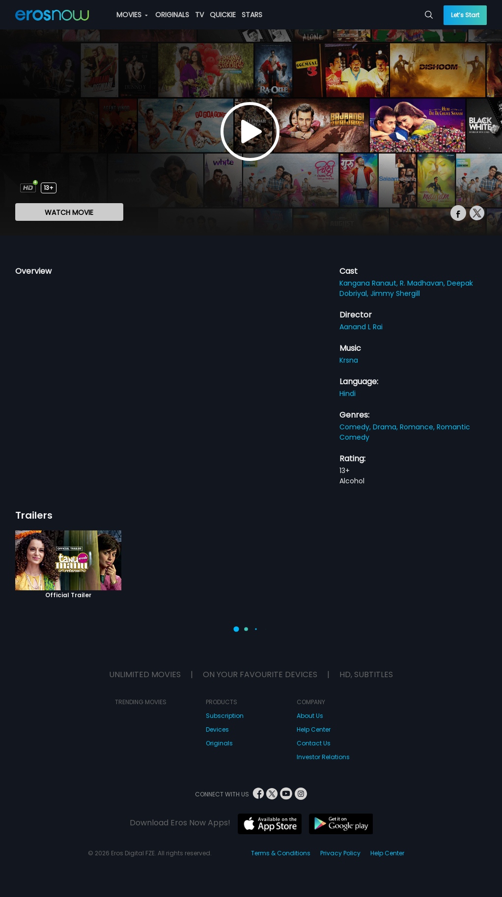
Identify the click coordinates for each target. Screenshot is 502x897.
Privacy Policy (340, 853)
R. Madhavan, (423, 283)
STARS (252, 15)
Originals (219, 743)
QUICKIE (223, 15)
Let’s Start (465, 15)
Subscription (225, 716)
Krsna (348, 360)
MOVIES (132, 15)
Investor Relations (323, 757)
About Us (310, 716)
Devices (217, 729)
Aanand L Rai (361, 327)
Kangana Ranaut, (369, 283)
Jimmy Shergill (395, 293)
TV (199, 15)
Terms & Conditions (280, 853)
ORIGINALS (172, 15)
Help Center (314, 729)
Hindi (347, 393)
